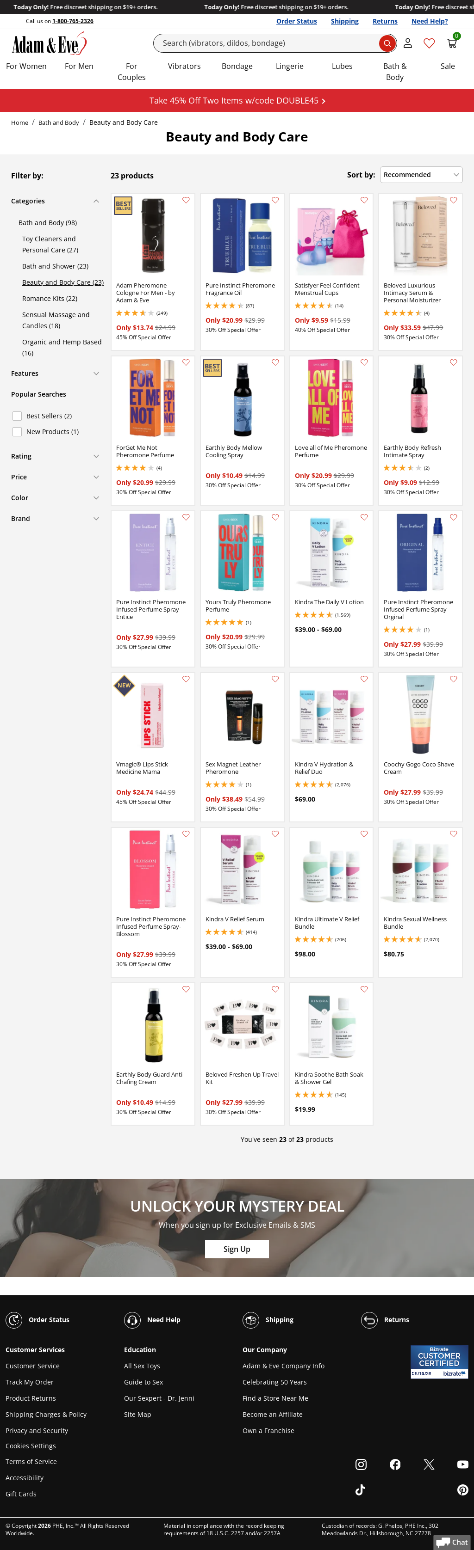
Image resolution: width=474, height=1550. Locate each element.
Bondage (237, 66)
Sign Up (237, 1249)
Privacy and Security (37, 1430)
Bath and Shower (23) (55, 266)
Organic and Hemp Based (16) (62, 347)
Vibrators (184, 66)
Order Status (296, 21)
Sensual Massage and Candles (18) (56, 320)
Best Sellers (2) (49, 415)
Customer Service (33, 1365)
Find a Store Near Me (275, 1398)
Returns (385, 21)
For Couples (132, 71)
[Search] (275, 43)
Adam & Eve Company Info (283, 1365)
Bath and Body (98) (48, 222)
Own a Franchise (268, 1430)
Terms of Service (31, 1461)
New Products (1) (52, 431)
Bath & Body (395, 71)
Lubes (342, 66)
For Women (26, 66)
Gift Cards (21, 1493)
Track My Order (30, 1382)
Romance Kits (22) (49, 298)
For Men (79, 66)
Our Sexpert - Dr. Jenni (159, 1398)
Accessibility (25, 1477)
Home (19, 122)
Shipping (345, 21)
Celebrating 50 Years (275, 1382)
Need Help (152, 1320)
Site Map (137, 1414)
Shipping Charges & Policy (46, 1414)
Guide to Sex (143, 1382)
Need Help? (430, 21)
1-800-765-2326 (73, 21)
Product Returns (31, 1398)
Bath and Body (58, 122)
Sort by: (361, 175)
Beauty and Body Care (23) (63, 282)
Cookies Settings (31, 1446)
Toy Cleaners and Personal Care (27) (50, 244)
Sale (448, 66)
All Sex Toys (142, 1365)
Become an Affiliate (273, 1414)
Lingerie (290, 66)
